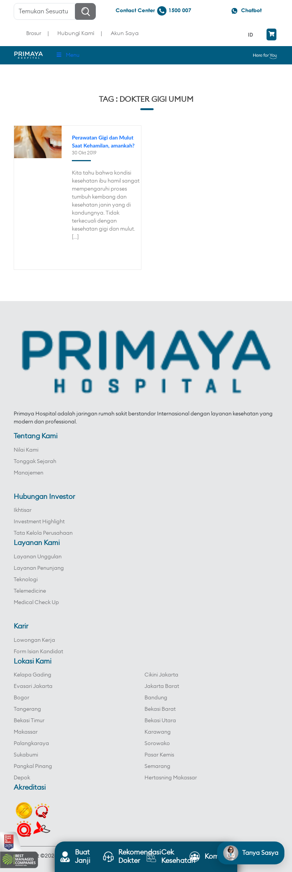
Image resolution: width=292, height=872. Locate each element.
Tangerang (27, 709)
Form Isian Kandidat (38, 651)
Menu (67, 55)
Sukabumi (26, 755)
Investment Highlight (39, 521)
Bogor (21, 697)
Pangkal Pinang (33, 766)
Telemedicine (30, 591)
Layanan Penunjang (39, 568)
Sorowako (157, 743)
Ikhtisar (23, 510)
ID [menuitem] (250, 34)
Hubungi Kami (75, 33)
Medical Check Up (36, 602)
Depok (22, 778)
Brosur (33, 33)
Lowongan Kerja (34, 640)
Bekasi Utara (160, 720)
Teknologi (26, 579)
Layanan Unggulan (38, 556)
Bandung (155, 697)
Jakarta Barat (161, 686)
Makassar (26, 732)
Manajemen (28, 473)
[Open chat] (250, 853)
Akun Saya (125, 33)
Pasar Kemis (159, 755)
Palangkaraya (31, 743)
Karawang (157, 732)
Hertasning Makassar (170, 778)
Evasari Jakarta (33, 686)
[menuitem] (251, 34)
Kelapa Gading (32, 675)
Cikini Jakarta (161, 675)
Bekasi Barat (160, 709)
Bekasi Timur (29, 720)
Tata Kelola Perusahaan (43, 533)
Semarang (157, 766)
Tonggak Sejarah (35, 461)
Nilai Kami (26, 450)
